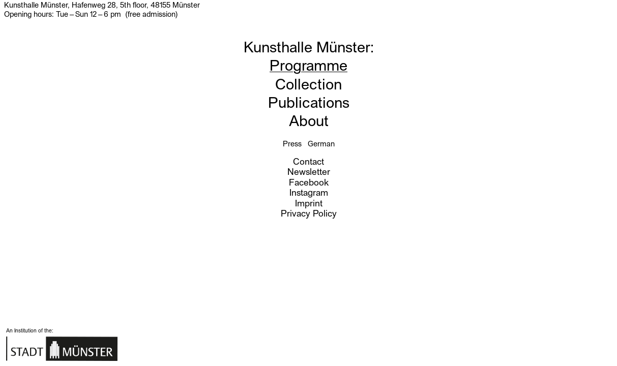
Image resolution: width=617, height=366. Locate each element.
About (309, 119)
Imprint (308, 202)
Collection (308, 83)
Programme (308, 64)
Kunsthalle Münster (307, 46)
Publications (308, 101)
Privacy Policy (309, 212)
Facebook (309, 181)
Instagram (308, 192)
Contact (308, 161)
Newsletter (308, 171)
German (321, 143)
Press (292, 143)
